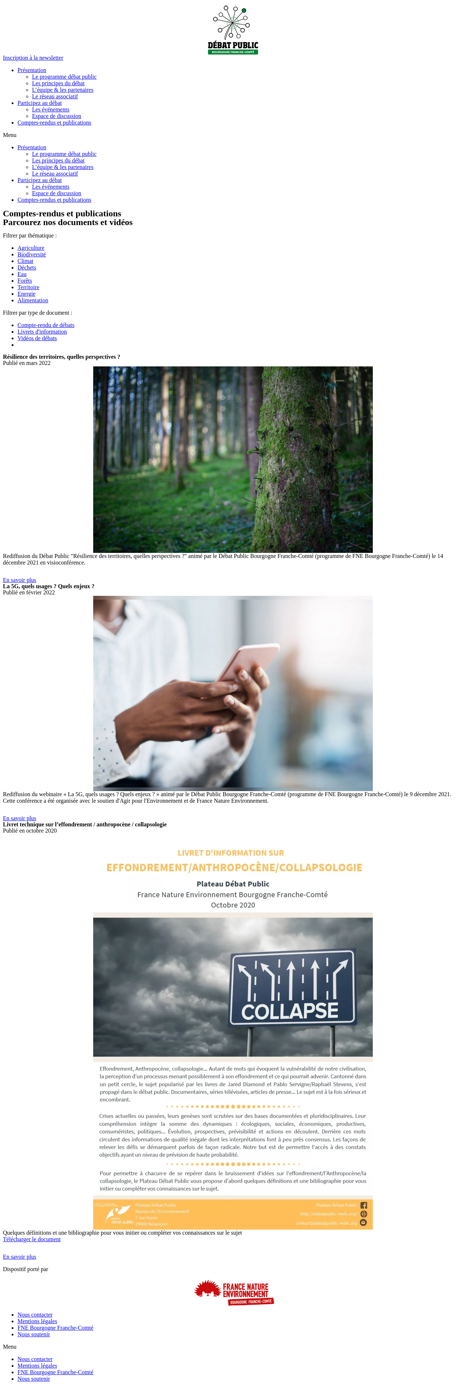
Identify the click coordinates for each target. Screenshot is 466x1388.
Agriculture (30, 248)
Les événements (51, 109)
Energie (26, 294)
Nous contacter (34, 1315)
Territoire (28, 287)
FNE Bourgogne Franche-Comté (55, 1328)
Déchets (26, 267)
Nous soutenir (33, 1334)
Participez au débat (39, 103)
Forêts (24, 281)
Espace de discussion (56, 116)
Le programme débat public (64, 77)
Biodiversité (31, 254)
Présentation (31, 70)
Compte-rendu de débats (45, 325)
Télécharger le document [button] (32, 1239)
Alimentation (32, 300)
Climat (25, 261)
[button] (33, 58)
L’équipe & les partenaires (63, 90)
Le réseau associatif (55, 96)
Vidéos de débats (37, 338)
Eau (22, 274)
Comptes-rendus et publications (54, 122)
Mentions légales (37, 1321)
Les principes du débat (58, 83)
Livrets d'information (42, 332)
